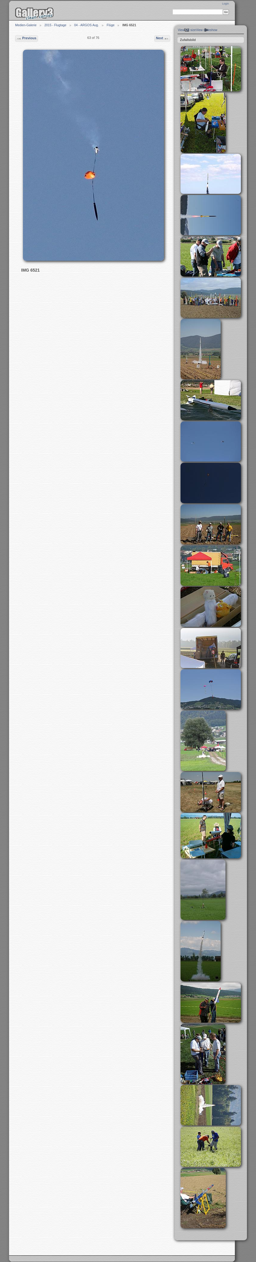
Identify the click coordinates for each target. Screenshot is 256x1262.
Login (225, 3)
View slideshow (206, 30)
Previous (26, 38)
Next (162, 38)
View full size (187, 30)
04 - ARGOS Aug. (86, 25)
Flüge (110, 25)
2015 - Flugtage (55, 25)
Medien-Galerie (26, 25)
